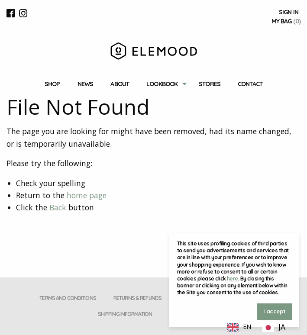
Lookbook (162, 84)
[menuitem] (52, 84)
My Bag (286, 21)
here (232, 278)
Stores (209, 84)
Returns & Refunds (137, 298)
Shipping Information (125, 314)
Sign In (288, 12)
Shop (52, 84)
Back (57, 207)
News (85, 84)
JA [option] (281, 327)
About (119, 84)
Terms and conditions (67, 298)
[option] (274, 327)
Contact (250, 84)
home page (87, 195)
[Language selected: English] (256, 326)
